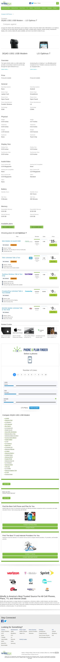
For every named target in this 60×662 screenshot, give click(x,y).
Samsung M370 (9, 457)
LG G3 (6, 441)
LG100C (7, 418)
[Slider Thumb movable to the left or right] (15, 386)
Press (39, 3)
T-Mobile (3, 637)
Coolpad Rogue (9, 455)
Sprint (2, 635)
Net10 (2, 640)
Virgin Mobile (4, 639)
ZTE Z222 (7, 466)
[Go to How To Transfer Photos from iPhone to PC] (17, 330)
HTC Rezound (8, 424)
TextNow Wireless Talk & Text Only (12, 275)
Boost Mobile (4, 644)
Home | (23, 652)
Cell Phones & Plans (6, 8)
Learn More (6, 484)
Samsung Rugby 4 (9, 453)
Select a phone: (31, 354)
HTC (11, 635)
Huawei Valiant (8, 439)
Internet (31, 8)
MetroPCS (3, 642)
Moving (55, 8)
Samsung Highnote (9, 449)
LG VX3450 (8, 468)
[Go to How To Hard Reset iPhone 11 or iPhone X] (6, 330)
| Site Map (52, 652)
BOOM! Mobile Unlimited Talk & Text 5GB (12, 308)
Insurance (44, 8)
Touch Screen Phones (43, 635)
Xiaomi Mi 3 (8, 445)
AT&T (2, 633)
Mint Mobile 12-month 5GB (11, 241)
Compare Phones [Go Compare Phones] (30, 527)
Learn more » (4, 69)
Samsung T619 (8, 420)
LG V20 (7, 472)
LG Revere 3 (8, 422)
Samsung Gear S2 (9, 461)
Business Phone (15, 8)
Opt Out (57, 652)
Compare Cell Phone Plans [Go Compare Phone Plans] (30, 524)
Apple (11, 631)
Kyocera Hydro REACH (10, 437)
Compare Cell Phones (6, 14)
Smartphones (41, 631)
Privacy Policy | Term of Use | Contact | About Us (37, 652)
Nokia (11, 640)
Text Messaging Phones (43, 637)
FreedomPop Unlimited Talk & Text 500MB (12, 291)
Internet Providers (32, 631)
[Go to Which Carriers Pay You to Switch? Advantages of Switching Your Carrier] (52, 330)
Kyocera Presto (8, 474)
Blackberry (52, 633)
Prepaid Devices (41, 633)
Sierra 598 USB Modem (11, 432)
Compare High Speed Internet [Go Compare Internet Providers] (30, 557)
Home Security (37, 8)
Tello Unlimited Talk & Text (11, 257)
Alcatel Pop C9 (8, 430)
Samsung (12, 642)
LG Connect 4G (9, 428)
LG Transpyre (8, 462)
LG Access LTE (8, 447)
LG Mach (7, 451)
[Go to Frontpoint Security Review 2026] (41, 330)
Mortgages (50, 8)
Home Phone (22, 8)
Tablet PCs (21, 633)
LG (11, 637)
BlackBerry (12, 633)
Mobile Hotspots (22, 631)
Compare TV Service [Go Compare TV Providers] (30, 554)
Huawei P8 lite (8, 459)
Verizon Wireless (5, 631)
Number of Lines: (30, 370)
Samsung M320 (9, 464)
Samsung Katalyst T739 (11, 470)
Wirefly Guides (53, 637)
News (35, 3)
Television (30, 633)
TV (27, 8)
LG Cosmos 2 (8, 443)
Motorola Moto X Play (10, 434)
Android (52, 631)
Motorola (12, 639)
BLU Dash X (8, 426)
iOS (51, 635)
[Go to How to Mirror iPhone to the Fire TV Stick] (29, 330)
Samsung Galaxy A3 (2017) (11, 435)
